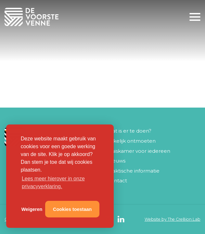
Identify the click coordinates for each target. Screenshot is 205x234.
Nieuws (116, 161)
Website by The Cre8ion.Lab (172, 219)
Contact (117, 180)
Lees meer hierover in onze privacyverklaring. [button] (53, 182)
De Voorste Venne (33, 17)
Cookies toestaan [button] (72, 209)
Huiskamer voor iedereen (138, 151)
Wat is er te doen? (129, 131)
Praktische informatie (133, 171)
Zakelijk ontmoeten (131, 141)
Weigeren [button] (32, 209)
